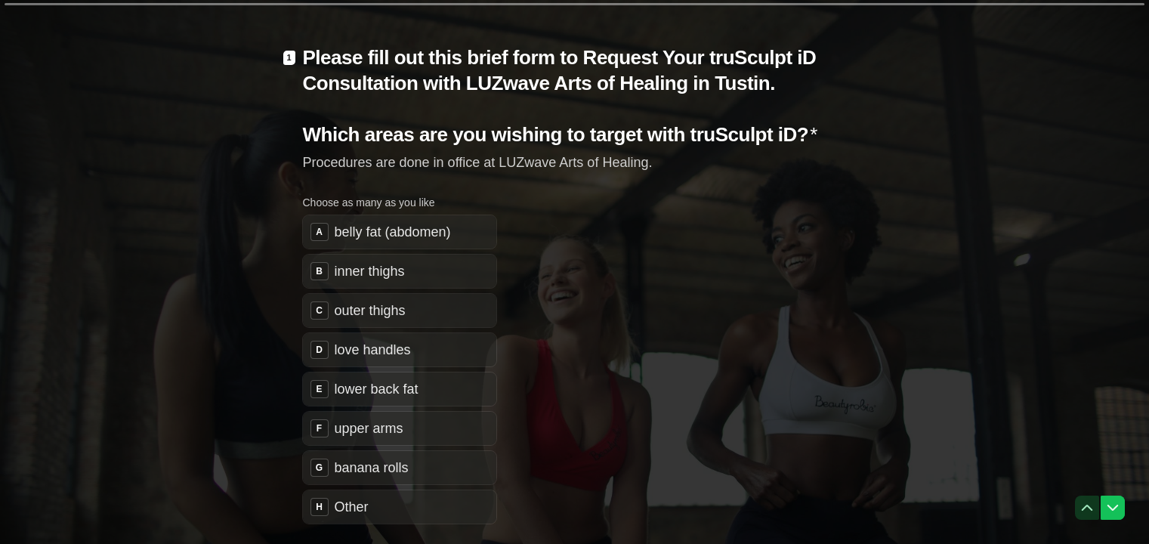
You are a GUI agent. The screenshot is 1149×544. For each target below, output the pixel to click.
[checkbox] (399, 232)
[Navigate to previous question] (1087, 508)
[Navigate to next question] (1113, 508)
